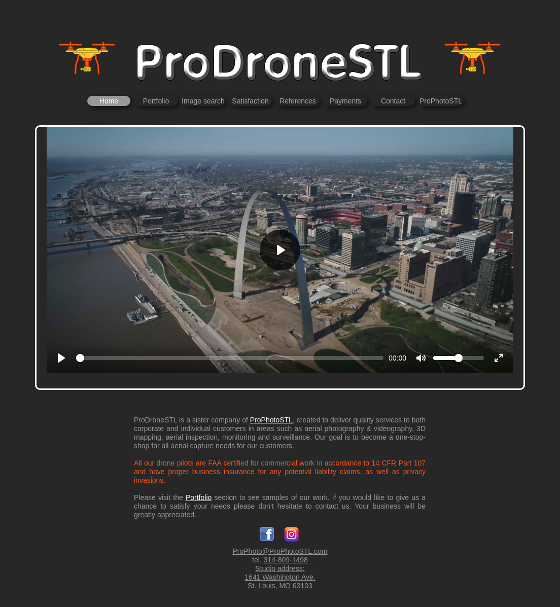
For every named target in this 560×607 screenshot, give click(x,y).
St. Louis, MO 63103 (280, 586)
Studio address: (279, 568)
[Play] (280, 250)
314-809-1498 (286, 560)
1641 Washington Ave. (279, 577)
